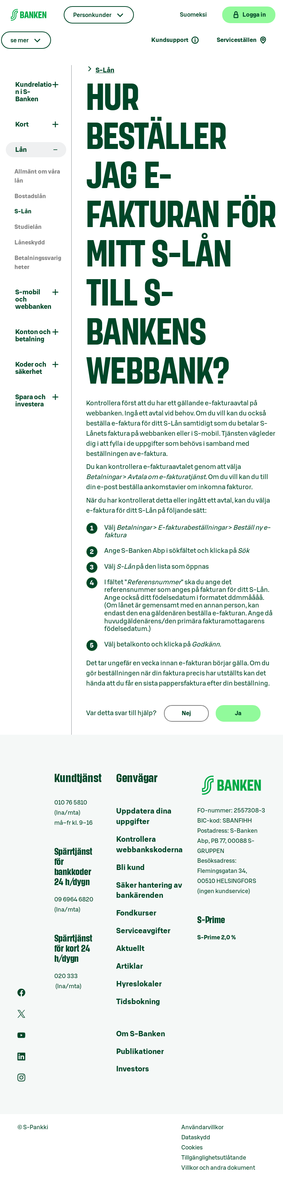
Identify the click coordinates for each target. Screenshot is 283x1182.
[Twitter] (21, 1016)
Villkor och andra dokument (218, 1168)
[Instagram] (21, 1080)
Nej (186, 713)
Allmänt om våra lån (37, 176)
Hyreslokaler (139, 984)
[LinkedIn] (21, 1059)
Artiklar (129, 966)
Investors (132, 1069)
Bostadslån (30, 196)
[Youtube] (21, 1037)
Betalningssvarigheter (37, 262)
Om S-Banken (140, 1034)
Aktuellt (130, 948)
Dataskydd (195, 1137)
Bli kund (130, 867)
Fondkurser (136, 913)
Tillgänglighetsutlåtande (213, 1158)
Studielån (28, 227)
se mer (19, 40)
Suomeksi (193, 15)
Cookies (192, 1148)
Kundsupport (175, 40)
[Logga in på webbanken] (248, 15)
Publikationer (140, 1051)
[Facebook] (21, 995)
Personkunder (92, 15)
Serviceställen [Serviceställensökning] (242, 40)
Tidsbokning (138, 1002)
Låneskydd (29, 243)
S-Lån (22, 211)
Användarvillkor (202, 1127)
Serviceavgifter (143, 931)
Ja (238, 713)
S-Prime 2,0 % (216, 937)
